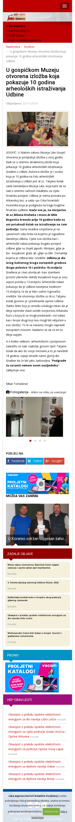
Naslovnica (13, 47)
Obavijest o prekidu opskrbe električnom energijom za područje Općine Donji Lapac (36, 748)
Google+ (54, 461)
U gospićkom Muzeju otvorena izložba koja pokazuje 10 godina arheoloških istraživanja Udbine (36, 82)
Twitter (35, 461)
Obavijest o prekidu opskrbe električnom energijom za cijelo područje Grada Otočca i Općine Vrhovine (36, 731)
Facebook (16, 461)
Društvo (29, 47)
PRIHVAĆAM (51, 811)
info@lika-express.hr (28, 40)
